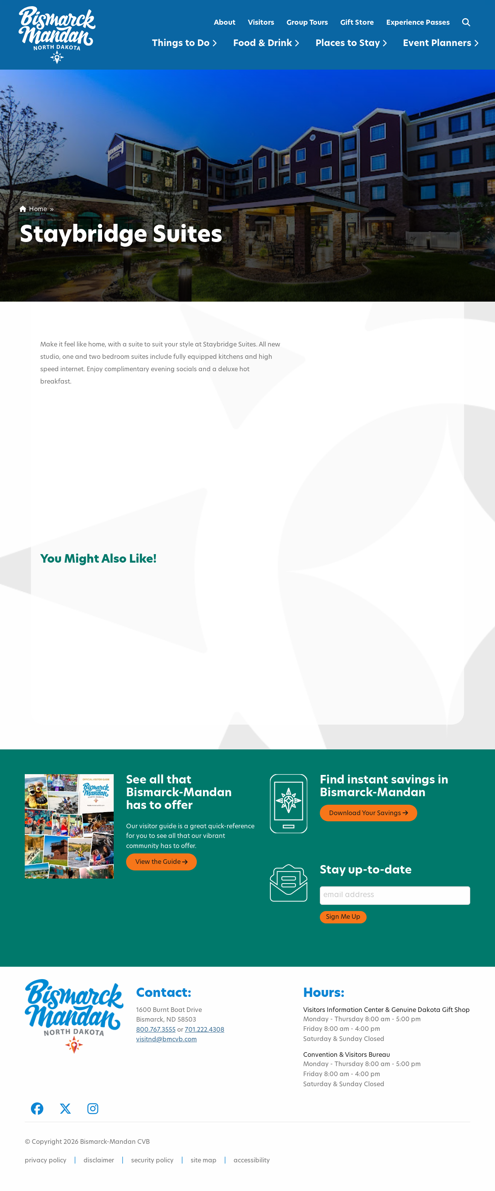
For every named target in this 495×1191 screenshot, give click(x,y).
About (225, 23)
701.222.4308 (204, 1030)
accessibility (252, 1161)
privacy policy (46, 1161)
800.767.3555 (156, 1030)
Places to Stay (351, 43)
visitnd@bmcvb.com (166, 1040)
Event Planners (440, 43)
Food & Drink (266, 43)
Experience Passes (418, 23)
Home (33, 209)
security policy (152, 1161)
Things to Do (184, 43)
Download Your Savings (368, 813)
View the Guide (161, 862)
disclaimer (99, 1161)
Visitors (261, 23)
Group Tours (307, 23)
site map (204, 1161)
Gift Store (357, 23)
